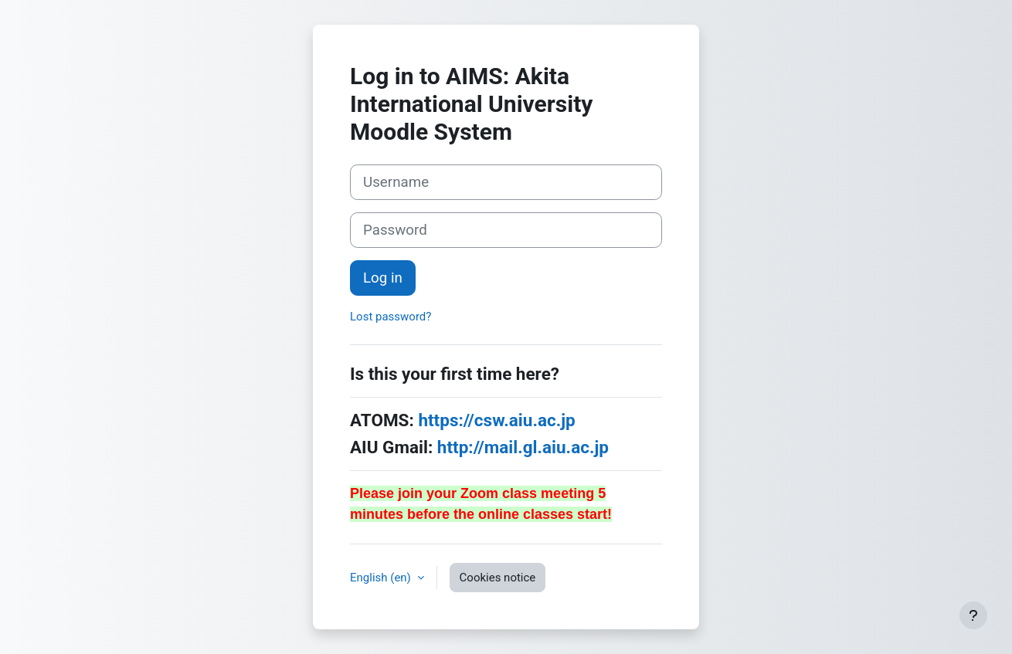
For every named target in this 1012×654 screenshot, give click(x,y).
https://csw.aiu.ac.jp (496, 420)
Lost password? (390, 317)
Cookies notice (498, 578)
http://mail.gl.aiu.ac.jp (523, 447)
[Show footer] (973, 615)
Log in (382, 277)
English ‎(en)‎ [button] (382, 578)
